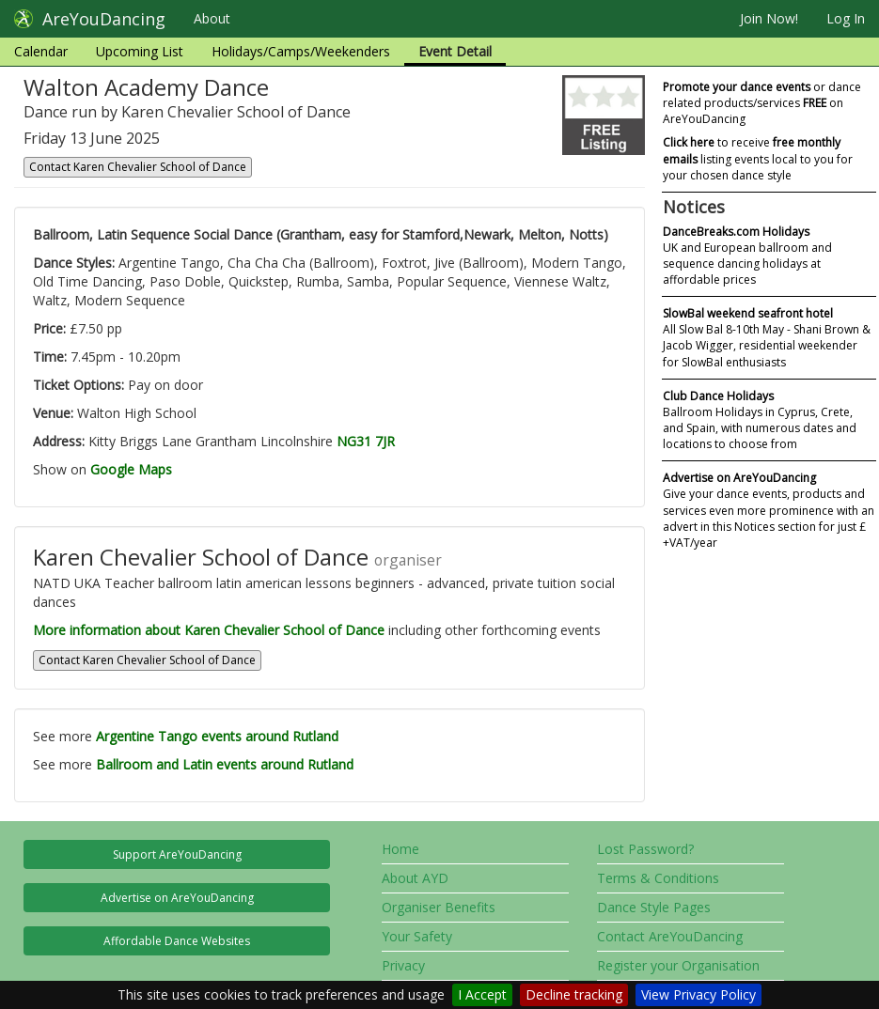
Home (400, 849)
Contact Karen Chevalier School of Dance (137, 167)
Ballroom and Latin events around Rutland (224, 764)
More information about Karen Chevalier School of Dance (209, 630)
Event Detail (455, 51)
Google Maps (131, 469)
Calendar (41, 51)
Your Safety (417, 936)
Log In (845, 18)
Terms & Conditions (658, 878)
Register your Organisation (678, 965)
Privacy (403, 965)
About (212, 18)
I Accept (482, 994)
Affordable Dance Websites (176, 941)
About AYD (415, 878)
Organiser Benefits (438, 907)
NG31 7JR (366, 441)
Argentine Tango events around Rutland (217, 736)
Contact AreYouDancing (670, 936)
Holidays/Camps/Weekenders (301, 51)
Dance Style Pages (654, 907)
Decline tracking (574, 994)
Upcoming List (139, 51)
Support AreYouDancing (177, 854)
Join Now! (769, 18)
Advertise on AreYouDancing (177, 898)
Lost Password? (645, 849)
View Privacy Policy (698, 994)
